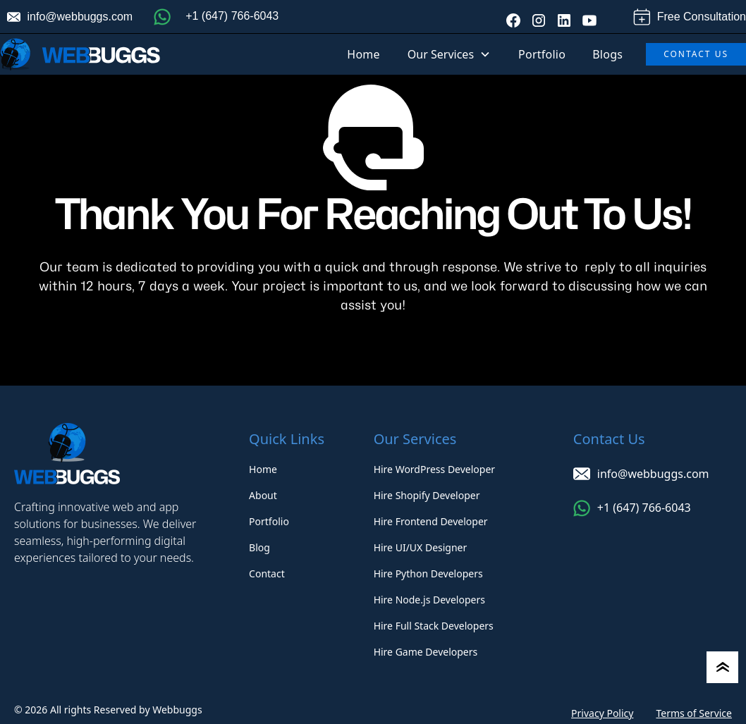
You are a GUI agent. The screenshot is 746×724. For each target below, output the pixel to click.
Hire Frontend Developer (431, 521)
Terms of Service (694, 713)
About (263, 495)
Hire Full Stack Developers (434, 625)
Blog (259, 547)
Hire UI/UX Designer (420, 547)
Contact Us (696, 54)
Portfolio (541, 54)
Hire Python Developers (428, 573)
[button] (449, 54)
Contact (267, 573)
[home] (80, 54)
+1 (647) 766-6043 (232, 16)
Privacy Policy (602, 713)
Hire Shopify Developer (427, 495)
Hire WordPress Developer (434, 469)
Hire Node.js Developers (429, 599)
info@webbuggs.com (80, 17)
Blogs (607, 54)
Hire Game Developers (426, 651)
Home (363, 54)
